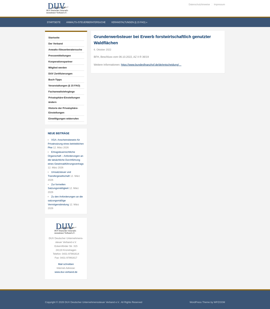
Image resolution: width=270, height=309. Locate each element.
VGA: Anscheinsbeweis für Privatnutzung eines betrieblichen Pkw (66, 143)
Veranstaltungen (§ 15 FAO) (129, 22)
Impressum (219, 4)
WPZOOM (219, 302)
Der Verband (55, 43)
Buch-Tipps (55, 79)
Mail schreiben (66, 264)
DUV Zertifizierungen (60, 73)
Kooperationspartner (60, 61)
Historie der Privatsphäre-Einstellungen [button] (63, 110)
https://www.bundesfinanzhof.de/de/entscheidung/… (151, 64)
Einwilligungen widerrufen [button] (63, 118)
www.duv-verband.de (66, 272)
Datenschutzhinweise (199, 4)
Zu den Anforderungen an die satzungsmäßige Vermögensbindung (65, 200)
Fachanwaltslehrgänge (61, 91)
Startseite (54, 22)
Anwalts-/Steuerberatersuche (86, 22)
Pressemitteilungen (59, 55)
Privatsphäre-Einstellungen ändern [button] (64, 100)
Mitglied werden (57, 67)
